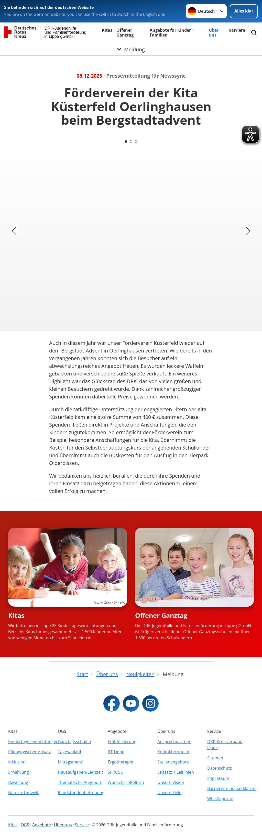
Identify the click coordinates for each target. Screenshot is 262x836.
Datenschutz (219, 768)
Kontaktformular (173, 752)
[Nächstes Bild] (248, 231)
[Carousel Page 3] (136, 141)
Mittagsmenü (70, 762)
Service (82, 825)
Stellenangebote (173, 762)
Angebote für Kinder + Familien (172, 32)
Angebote (41, 825)
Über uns (214, 32)
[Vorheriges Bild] (14, 231)
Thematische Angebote (80, 782)
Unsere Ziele (169, 792)
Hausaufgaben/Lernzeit (80, 772)
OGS (25, 825)
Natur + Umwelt (23, 792)
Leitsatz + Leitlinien (175, 772)
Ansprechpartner (174, 741)
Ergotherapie (120, 762)
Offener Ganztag (125, 32)
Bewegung (18, 782)
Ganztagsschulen (74, 741)
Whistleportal (220, 799)
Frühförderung (122, 741)
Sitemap (215, 758)
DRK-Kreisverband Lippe (225, 744)
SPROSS (115, 772)
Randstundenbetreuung (81, 792)
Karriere (236, 30)
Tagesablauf (69, 752)
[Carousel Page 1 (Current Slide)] (126, 141)
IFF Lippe (116, 752)
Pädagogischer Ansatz (29, 752)
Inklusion (17, 762)
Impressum (218, 778)
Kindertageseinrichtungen (31, 741)
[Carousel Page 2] (131, 141)
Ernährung (18, 772)
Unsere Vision (170, 782)
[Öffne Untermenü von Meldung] (131, 49)
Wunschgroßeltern (126, 782)
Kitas (107, 30)
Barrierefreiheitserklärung (230, 788)
